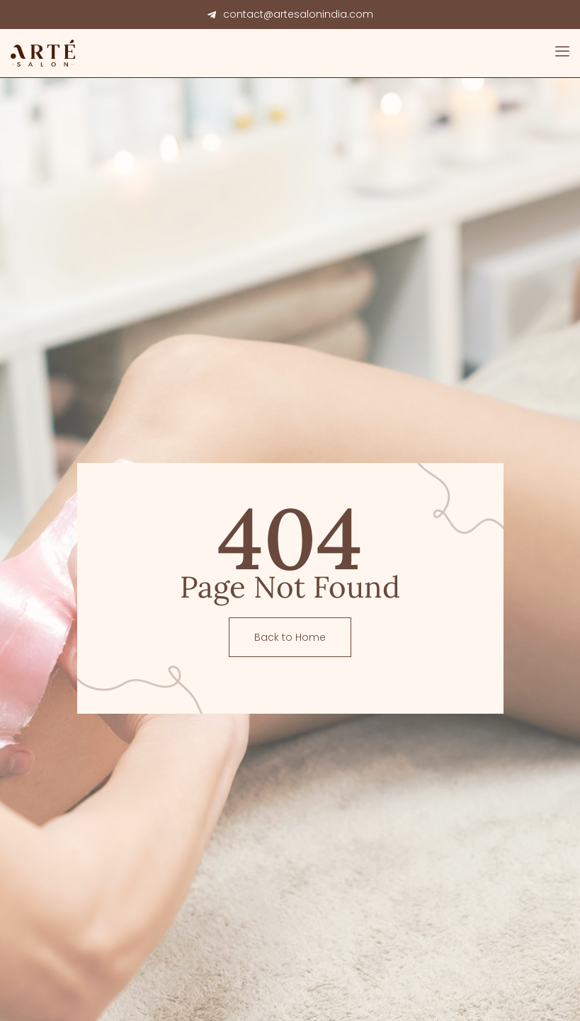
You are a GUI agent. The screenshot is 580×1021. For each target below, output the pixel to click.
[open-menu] (562, 53)
